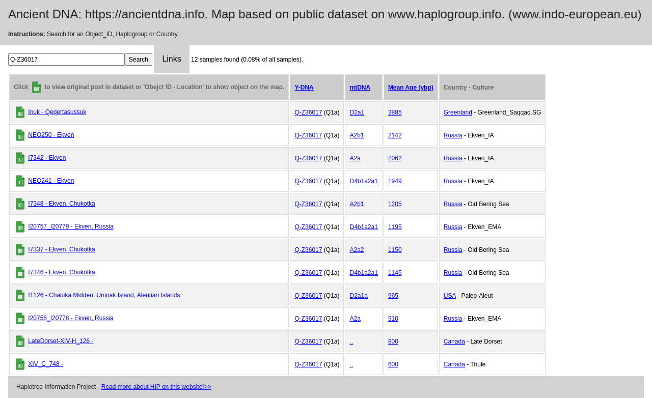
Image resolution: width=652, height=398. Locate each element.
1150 (395, 249)
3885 (395, 112)
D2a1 (356, 112)
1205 (395, 204)
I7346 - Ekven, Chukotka (61, 272)
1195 (395, 227)
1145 (395, 272)
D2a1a (358, 295)
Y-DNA (303, 87)
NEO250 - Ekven (51, 134)
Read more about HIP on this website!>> (156, 386)
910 (393, 318)
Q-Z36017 (308, 112)
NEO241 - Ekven (51, 180)
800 (393, 341)
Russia (453, 135)
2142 (395, 135)
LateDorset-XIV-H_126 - (60, 341)
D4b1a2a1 (363, 181)
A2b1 (356, 135)
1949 (395, 181)
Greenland (458, 112)
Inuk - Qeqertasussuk (57, 112)
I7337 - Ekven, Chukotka (61, 249)
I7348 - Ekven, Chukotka (61, 203)
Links (171, 58)
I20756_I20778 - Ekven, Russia (70, 318)
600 (393, 364)
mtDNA (359, 87)
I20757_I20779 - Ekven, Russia (70, 226)
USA (450, 295)
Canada (454, 341)
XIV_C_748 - (45, 363)
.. (351, 341)
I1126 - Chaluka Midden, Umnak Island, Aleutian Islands (104, 295)
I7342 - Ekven (47, 157)
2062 (395, 158)
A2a (354, 158)
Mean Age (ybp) (410, 87)
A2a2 (356, 249)
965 (393, 295)
